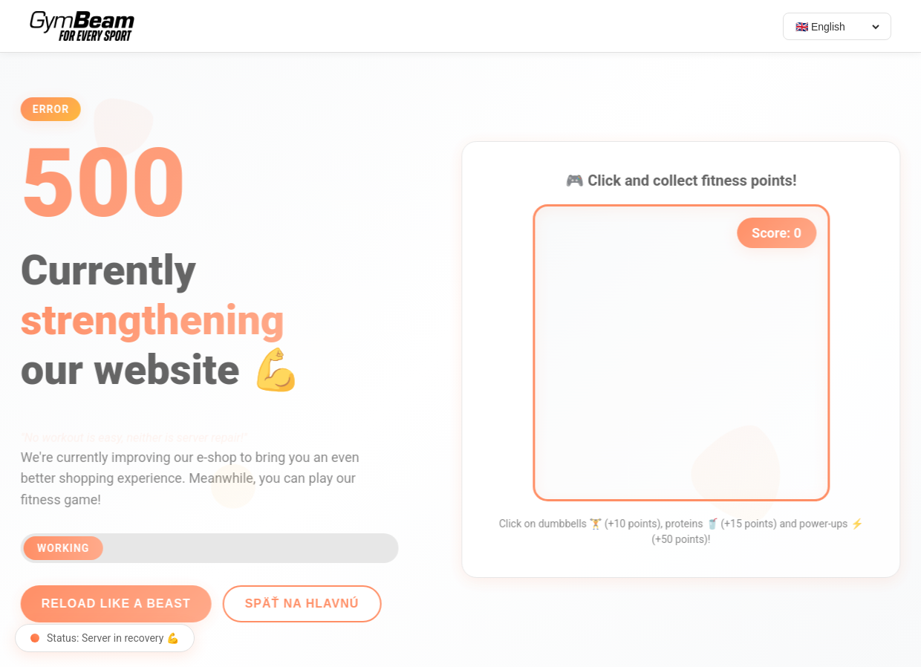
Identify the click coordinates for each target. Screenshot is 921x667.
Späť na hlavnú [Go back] (295, 603)
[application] (687, 352)
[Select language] (837, 26)
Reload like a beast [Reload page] (109, 603)
